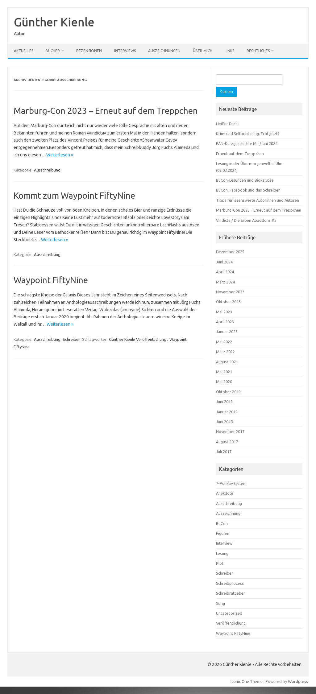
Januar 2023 (227, 331)
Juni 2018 (224, 421)
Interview (224, 543)
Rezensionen (89, 51)
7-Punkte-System (231, 483)
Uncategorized (229, 613)
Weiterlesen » (59, 154)
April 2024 (225, 272)
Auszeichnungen (164, 51)
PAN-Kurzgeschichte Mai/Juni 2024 (246, 143)
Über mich (202, 51)
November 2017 (230, 431)
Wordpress (298, 681)
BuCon (222, 523)
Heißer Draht (227, 124)
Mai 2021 (224, 372)
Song (220, 603)
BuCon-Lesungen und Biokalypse (245, 180)
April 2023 (225, 322)
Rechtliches (258, 51)
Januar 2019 (227, 412)
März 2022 (225, 351)
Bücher (53, 51)
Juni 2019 (224, 401)
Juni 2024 (224, 262)
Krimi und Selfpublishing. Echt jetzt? (248, 133)
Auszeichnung (228, 513)
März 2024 (225, 282)
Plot (219, 563)
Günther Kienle (54, 21)
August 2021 (227, 362)
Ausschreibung (47, 170)
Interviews (125, 51)
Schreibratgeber (230, 593)
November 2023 (230, 292)
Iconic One (240, 681)
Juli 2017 (223, 451)
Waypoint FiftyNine (51, 280)
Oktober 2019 (228, 392)
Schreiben (72, 339)
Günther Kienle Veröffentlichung (137, 339)
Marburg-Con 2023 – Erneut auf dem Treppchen (106, 110)
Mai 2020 (224, 381)
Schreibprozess (230, 583)
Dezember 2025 (230, 252)
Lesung (222, 553)
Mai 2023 (224, 312)
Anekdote (224, 493)
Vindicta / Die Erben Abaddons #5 (246, 220)
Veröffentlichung (231, 623)
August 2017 (227, 442)
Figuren (222, 533)
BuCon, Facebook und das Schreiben (248, 190)
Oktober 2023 (228, 301)
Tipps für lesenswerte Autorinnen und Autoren (257, 200)
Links (229, 51)
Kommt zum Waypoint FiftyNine (74, 195)
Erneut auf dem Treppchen (240, 153)
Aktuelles (23, 51)
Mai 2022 (224, 342)
